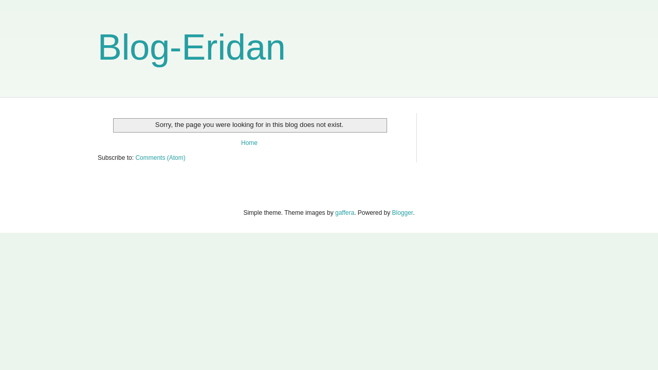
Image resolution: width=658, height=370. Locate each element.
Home (249, 142)
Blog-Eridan (192, 47)
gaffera (344, 212)
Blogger (402, 212)
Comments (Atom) (160, 157)
